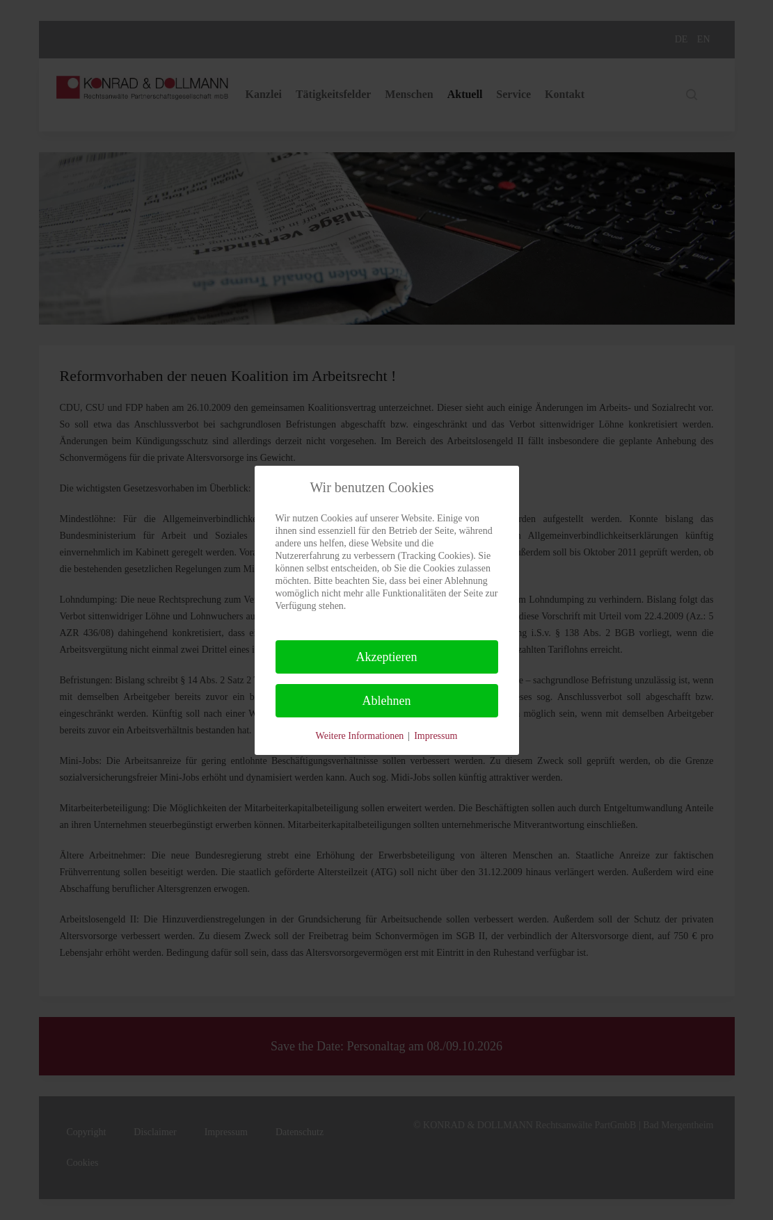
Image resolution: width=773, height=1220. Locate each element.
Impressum (435, 736)
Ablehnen (386, 701)
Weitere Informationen (360, 736)
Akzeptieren (386, 657)
